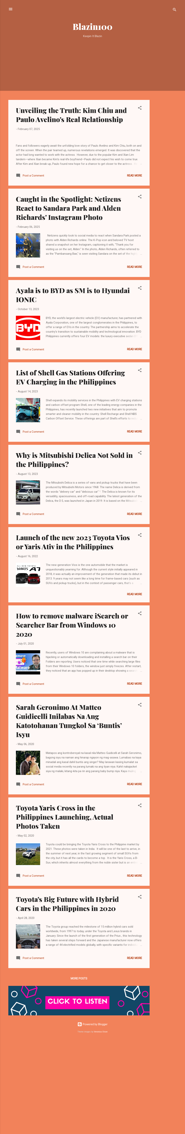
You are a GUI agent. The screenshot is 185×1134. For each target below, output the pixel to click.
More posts (79, 1071)
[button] (139, 108)
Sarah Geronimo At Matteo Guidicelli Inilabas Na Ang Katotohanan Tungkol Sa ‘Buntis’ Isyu (69, 813)
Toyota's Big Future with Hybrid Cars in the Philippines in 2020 (67, 996)
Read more (134, 268)
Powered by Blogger (92, 1116)
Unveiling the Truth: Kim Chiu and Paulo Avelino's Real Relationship (71, 115)
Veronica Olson (101, 1124)
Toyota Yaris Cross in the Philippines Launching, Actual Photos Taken (64, 909)
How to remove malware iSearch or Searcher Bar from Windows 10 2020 (72, 717)
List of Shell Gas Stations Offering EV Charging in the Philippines (70, 469)
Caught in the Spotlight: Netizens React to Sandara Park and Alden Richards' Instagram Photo (68, 300)
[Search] (174, 10)
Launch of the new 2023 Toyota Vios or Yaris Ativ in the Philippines (73, 634)
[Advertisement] (165, 100)
